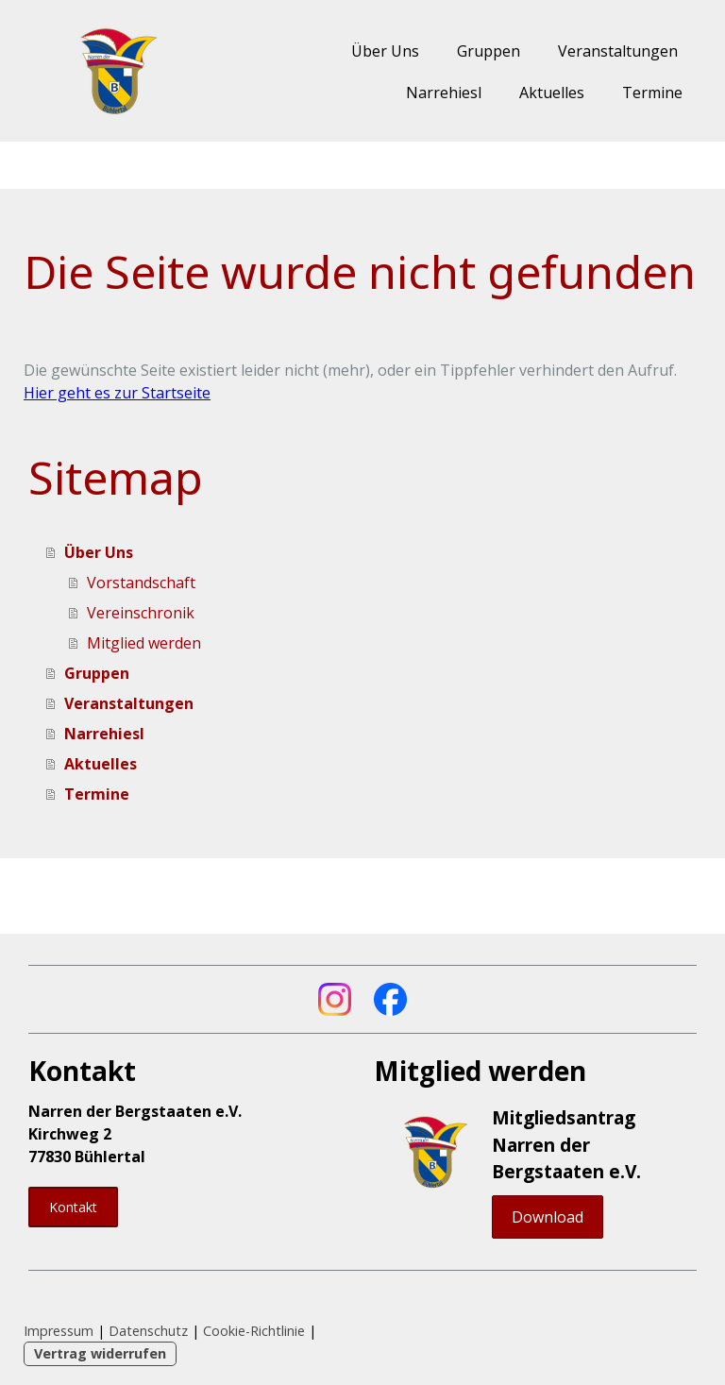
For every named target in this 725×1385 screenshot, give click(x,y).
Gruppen (488, 51)
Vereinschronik (140, 612)
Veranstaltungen (618, 51)
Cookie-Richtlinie (254, 1331)
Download (547, 1217)
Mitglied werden (144, 643)
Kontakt (73, 1207)
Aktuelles (551, 92)
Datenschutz (148, 1331)
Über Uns (385, 51)
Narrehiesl (443, 92)
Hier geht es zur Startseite (117, 392)
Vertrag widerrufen (100, 1353)
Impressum (58, 1331)
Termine (652, 92)
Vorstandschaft (141, 582)
